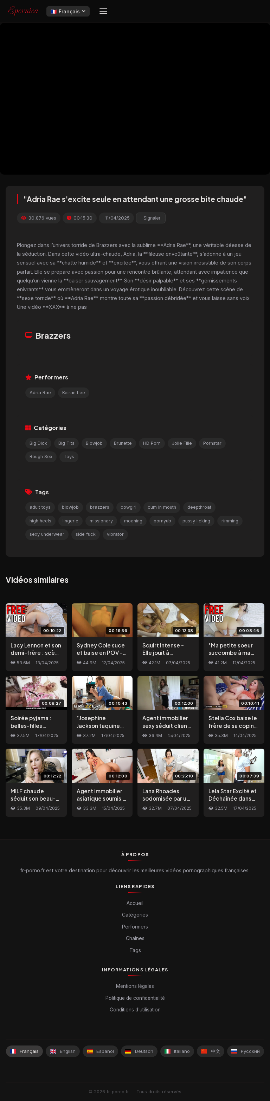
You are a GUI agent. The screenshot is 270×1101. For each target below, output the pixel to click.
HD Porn (152, 443)
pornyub (162, 520)
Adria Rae (40, 392)
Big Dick (38, 443)
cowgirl (128, 507)
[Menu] (103, 11)
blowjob (70, 507)
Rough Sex (41, 456)
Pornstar (212, 443)
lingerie (70, 520)
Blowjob (94, 443)
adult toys (40, 507)
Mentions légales (135, 986)
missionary (101, 520)
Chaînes (135, 938)
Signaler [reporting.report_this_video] (151, 218)
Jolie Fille (182, 443)
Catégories (135, 915)
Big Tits (66, 443)
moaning (133, 520)
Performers (135, 927)
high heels (40, 520)
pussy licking (196, 520)
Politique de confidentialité (135, 998)
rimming (229, 520)
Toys (69, 456)
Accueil (135, 903)
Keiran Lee (73, 392)
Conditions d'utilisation (135, 1009)
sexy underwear (47, 534)
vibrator (115, 534)
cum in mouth (162, 507)
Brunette (123, 443)
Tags (135, 950)
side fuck (86, 534)
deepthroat (199, 507)
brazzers (99, 507)
